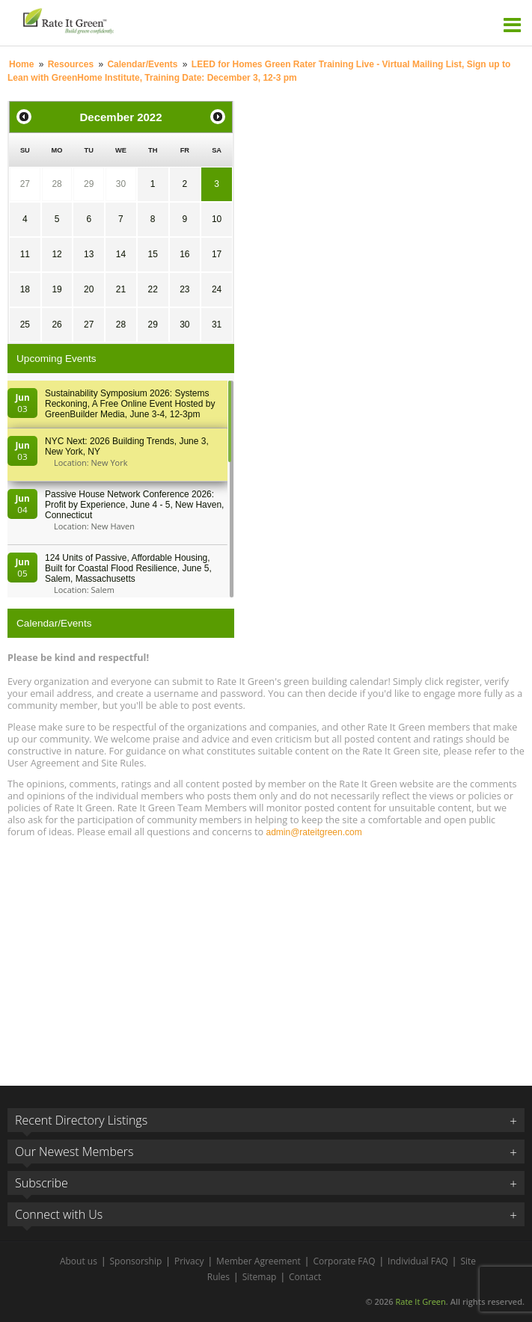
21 (121, 289)
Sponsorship (136, 1261)
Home (21, 64)
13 (89, 254)
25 (25, 324)
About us (78, 1261)
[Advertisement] (266, 955)
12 (56, 254)
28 (56, 184)
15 (152, 254)
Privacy (189, 1261)
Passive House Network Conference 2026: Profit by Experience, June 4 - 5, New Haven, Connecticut (134, 504)
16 (184, 254)
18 (25, 289)
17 (216, 254)
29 (89, 184)
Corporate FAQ (344, 1261)
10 (216, 219)
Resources (71, 64)
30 (121, 184)
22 (152, 289)
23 (184, 289)
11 (25, 254)
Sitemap (259, 1276)
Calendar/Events (142, 64)
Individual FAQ (418, 1261)
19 (56, 289)
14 (121, 254)
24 (216, 289)
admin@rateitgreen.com (313, 832)
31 (216, 324)
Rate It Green (420, 1301)
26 (56, 324)
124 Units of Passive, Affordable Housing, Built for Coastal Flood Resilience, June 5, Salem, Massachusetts (128, 568)
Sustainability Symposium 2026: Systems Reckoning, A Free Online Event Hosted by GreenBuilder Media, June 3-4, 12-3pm (130, 403)
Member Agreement (258, 1261)
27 (25, 184)
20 (89, 289)
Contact (305, 1276)
